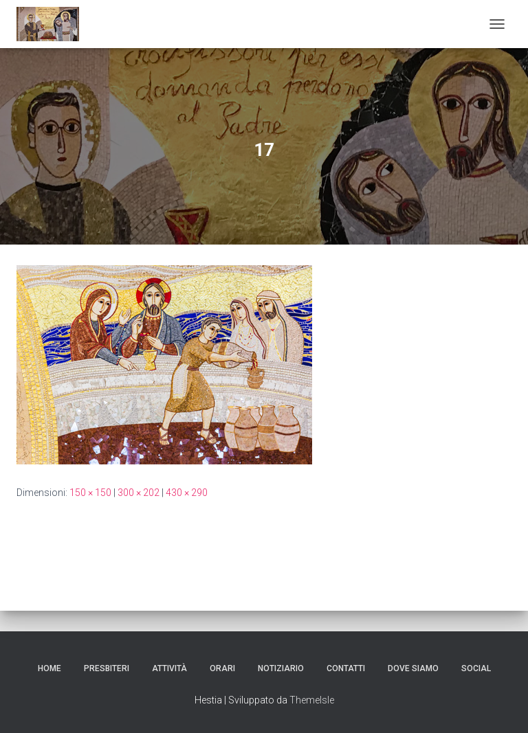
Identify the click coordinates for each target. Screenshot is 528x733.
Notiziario (281, 668)
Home (49, 668)
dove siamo (413, 668)
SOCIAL (476, 668)
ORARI (222, 668)
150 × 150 (90, 492)
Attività (169, 668)
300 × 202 (139, 492)
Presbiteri (106, 668)
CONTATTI (346, 668)
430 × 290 (187, 492)
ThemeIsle (311, 700)
